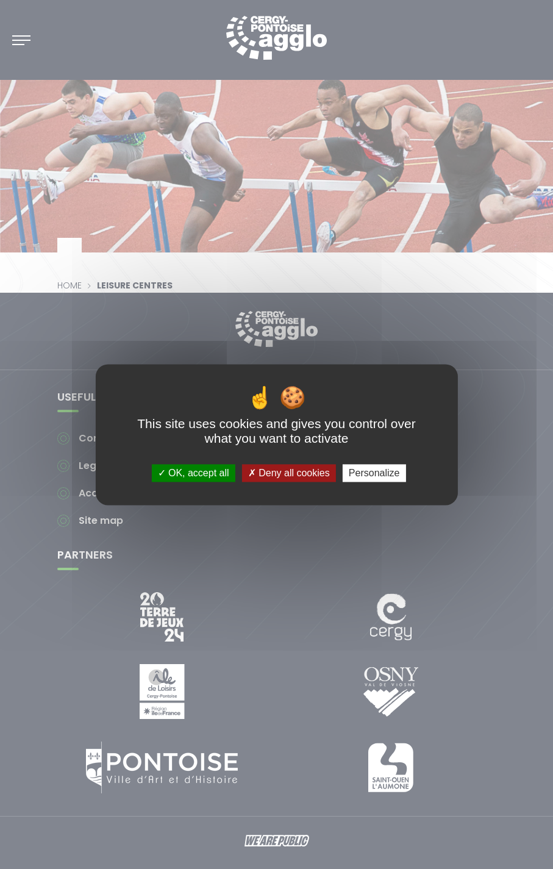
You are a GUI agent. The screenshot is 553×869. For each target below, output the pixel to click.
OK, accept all (193, 473)
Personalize (374, 473)
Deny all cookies (289, 473)
